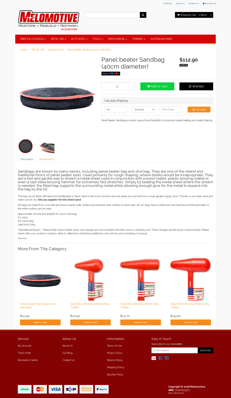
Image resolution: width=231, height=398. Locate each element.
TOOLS (97, 39)
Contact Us (194, 3)
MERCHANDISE (117, 39)
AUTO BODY (79, 39)
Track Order (24, 353)
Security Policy (115, 374)
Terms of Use (114, 345)
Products (167, 3)
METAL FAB (58, 39)
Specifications (46, 159)
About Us (180, 3)
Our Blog (67, 353)
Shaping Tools (56, 49)
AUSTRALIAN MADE (161, 39)
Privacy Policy (114, 353)
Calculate (199, 109)
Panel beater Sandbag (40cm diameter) (89, 49)
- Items (192, 15)
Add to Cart (157, 86)
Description (27, 159)
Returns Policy (115, 360)
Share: (110, 73)
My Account (24, 345)
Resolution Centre (28, 360)
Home (23, 49)
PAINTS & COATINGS (33, 39)
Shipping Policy (115, 367)
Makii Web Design (176, 393)
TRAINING (138, 39)
